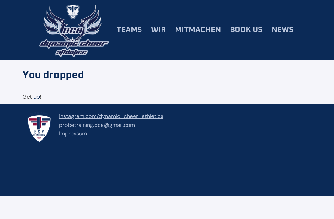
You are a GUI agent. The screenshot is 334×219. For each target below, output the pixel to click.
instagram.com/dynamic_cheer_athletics (111, 116)
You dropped (53, 75)
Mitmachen (198, 29)
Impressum (73, 133)
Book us (246, 29)
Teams (129, 29)
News (283, 29)
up (36, 96)
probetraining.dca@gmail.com (97, 125)
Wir (158, 29)
